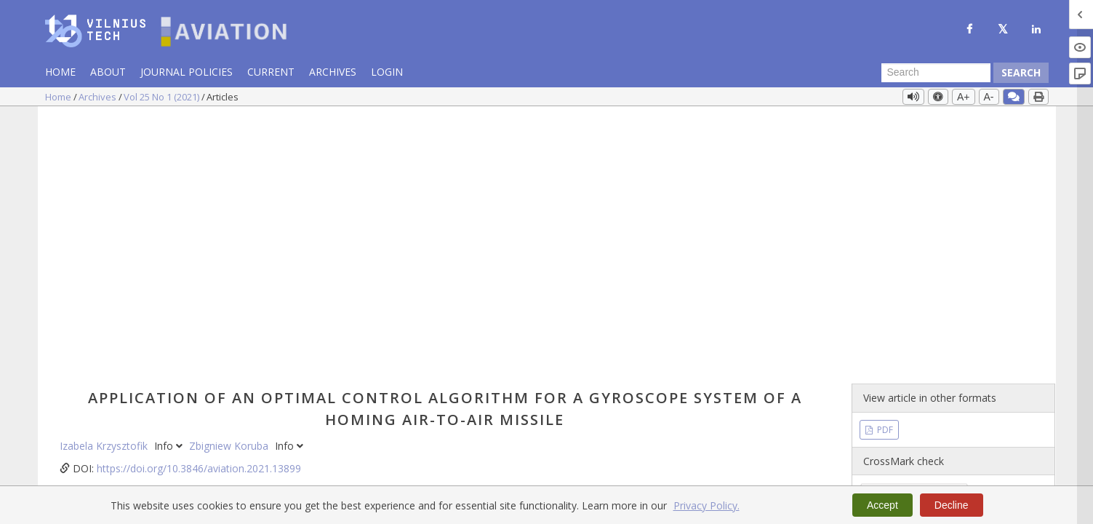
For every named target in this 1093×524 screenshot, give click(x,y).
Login (387, 72)
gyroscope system (260, 411)
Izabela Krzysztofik (105, 182)
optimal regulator (350, 411)
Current (271, 72)
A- (989, 97)
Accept (882, 505)
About (108, 72)
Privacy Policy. (706, 505)
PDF (884, 165)
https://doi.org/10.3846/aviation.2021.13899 (199, 205)
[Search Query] (935, 72)
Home (60, 72)
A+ (963, 97)
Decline (951, 505)
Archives (332, 72)
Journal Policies (186, 72)
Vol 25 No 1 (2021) (162, 96)
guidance (417, 411)
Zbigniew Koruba (230, 182)
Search (1021, 72)
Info (169, 182)
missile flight (473, 411)
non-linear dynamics (163, 411)
